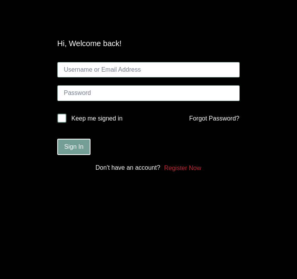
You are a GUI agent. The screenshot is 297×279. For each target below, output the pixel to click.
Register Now (182, 168)
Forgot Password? (214, 118)
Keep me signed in (97, 118)
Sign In (74, 146)
